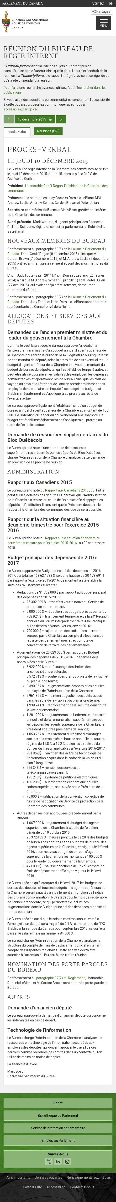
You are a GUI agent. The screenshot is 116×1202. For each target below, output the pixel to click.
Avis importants (18, 1177)
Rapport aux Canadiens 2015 (67, 490)
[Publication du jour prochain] (61, 119)
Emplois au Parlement (58, 1140)
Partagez (101, 11)
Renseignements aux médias (89, 1177)
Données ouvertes (48, 1177)
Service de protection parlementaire (58, 1128)
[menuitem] (98, 3)
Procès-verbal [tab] (17, 132)
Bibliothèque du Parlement (58, 1115)
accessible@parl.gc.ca (20, 109)
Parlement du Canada (22, 3)
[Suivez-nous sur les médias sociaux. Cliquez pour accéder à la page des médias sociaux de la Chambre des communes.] (58, 1159)
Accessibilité (56, 1187)
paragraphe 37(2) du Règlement (60, 978)
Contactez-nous (82, 1187)
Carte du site (32, 1187)
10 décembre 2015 (35, 119)
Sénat (58, 1103)
